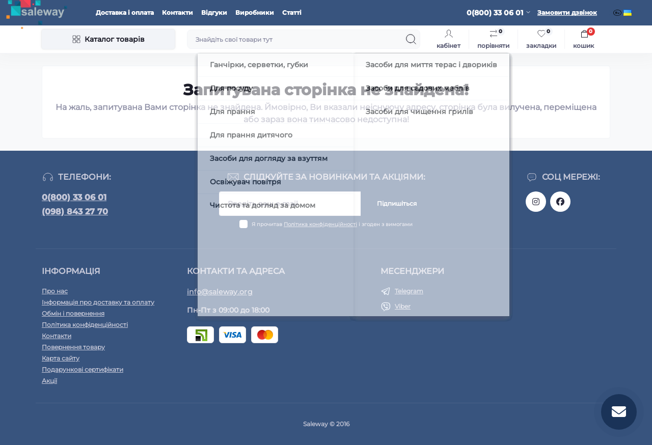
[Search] (411, 39)
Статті (292, 12)
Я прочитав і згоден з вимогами (332, 224)
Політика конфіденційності (320, 224)
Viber (403, 306)
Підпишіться (397, 203)
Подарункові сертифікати (82, 369)
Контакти (177, 12)
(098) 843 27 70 (75, 211)
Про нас (55, 291)
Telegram (409, 291)
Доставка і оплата (125, 12)
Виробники (254, 12)
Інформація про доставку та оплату (98, 302)
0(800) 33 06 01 (74, 197)
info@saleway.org (220, 291)
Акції (49, 380)
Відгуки (214, 12)
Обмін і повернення (73, 313)
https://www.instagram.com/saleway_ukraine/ (535, 202)
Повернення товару (73, 347)
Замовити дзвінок (567, 12)
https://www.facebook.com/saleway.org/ (560, 202)
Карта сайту (60, 358)
